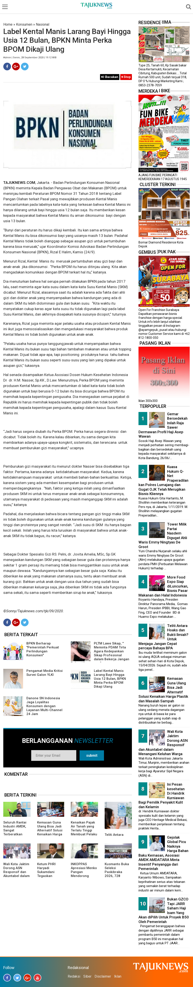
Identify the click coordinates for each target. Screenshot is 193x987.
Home (8, 24)
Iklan (117, 976)
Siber (87, 976)
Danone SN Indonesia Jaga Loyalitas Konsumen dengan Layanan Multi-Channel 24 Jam (44, 706)
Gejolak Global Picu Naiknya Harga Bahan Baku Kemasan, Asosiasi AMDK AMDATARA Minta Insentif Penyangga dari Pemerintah (163, 853)
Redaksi (74, 976)
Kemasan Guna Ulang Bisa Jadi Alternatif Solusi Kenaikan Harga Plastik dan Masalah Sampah (50, 832)
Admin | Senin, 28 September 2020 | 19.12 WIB (29, 57)
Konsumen (24, 24)
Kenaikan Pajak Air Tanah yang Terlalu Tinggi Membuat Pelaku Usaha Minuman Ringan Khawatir (84, 832)
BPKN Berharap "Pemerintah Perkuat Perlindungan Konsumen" (42, 649)
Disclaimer (103, 976)
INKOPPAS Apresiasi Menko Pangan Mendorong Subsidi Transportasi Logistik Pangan (84, 876)
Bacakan (109, 77)
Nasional (42, 24)
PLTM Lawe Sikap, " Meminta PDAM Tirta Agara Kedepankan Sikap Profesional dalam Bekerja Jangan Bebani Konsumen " (100, 653)
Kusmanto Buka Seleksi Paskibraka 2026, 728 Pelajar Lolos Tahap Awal (117, 874)
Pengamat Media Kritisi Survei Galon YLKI (44, 673)
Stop (126, 77)
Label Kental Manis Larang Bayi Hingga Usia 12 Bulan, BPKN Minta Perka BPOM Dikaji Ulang (110, 679)
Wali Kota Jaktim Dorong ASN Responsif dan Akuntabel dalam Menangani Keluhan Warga (16, 874)
